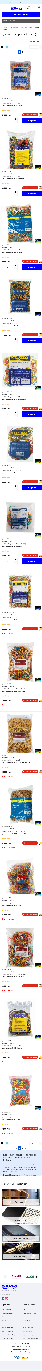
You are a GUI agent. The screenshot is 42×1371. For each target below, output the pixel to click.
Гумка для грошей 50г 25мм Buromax (14, 399)
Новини (4, 1317)
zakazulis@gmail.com (21, 1349)
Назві (34, 47)
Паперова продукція (29, 1313)
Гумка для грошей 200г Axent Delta (13, 977)
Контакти (4, 1320)
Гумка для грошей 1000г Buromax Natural (15, 834)
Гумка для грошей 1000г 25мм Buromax (14, 620)
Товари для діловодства (30, 1339)
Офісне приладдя (13, 27)
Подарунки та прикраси (30, 1335)
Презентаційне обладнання (10, 1335)
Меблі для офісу (28, 1327)
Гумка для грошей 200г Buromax (12, 252)
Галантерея (26, 1320)
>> (29, 52)
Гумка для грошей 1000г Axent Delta (13, 691)
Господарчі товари (7, 1339)
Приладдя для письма (30, 1317)
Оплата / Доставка (7, 1313)
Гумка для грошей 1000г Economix (13, 179)
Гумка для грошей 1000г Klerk (11, 905)
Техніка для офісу (7, 1331)
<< (13, 52)
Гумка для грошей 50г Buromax (12, 473)
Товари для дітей (28, 1331)
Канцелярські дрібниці (26, 27)
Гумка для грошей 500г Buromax (12, 326)
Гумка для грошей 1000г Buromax (12, 106)
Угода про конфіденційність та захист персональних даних (18, 1362)
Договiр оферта (6, 1367)
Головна (5, 27)
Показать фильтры (35, 41)
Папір (24, 1309)
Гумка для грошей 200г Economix (12, 1048)
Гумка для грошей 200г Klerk (11, 1119)
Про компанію (6, 1309)
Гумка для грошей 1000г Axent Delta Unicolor (16, 762)
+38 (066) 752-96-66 (21, 1343)
